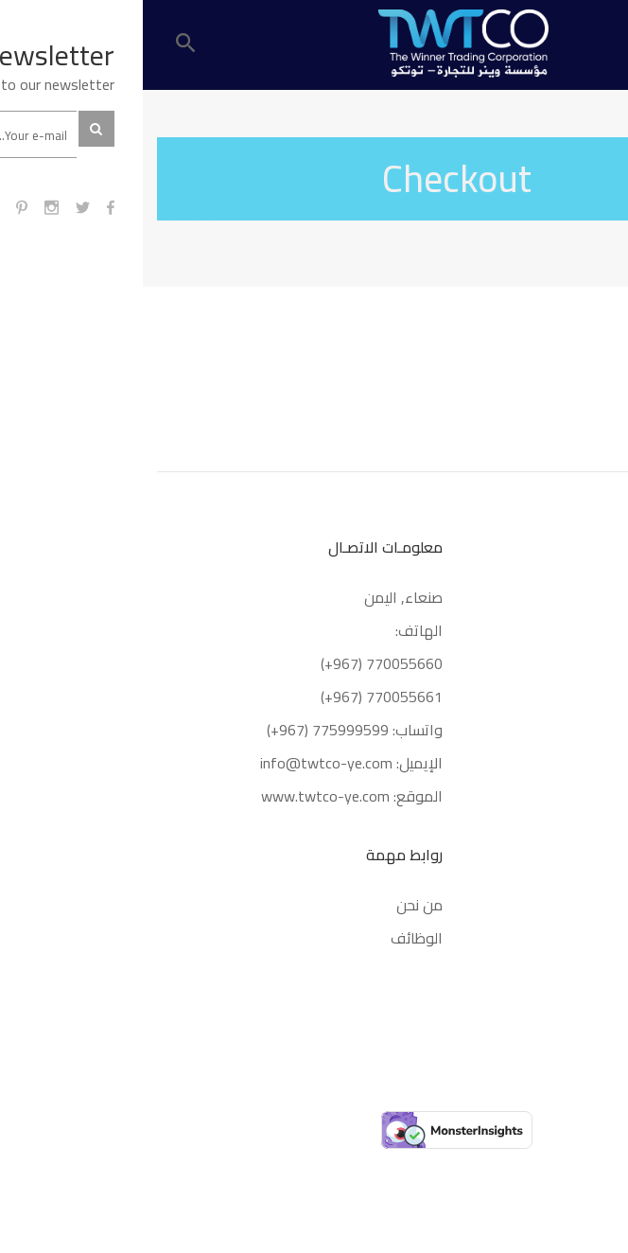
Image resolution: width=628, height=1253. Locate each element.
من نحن (276, 904)
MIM (599, 938)
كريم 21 (587, 904)
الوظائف (274, 938)
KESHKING (579, 971)
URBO (595, 1004)
